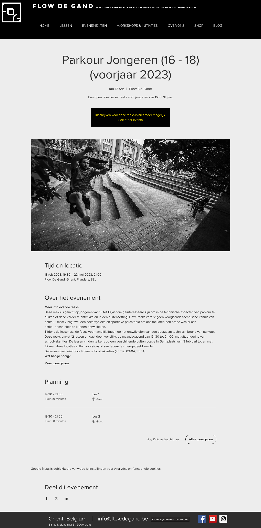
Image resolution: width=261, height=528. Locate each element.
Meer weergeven (57, 363)
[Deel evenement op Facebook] (46, 498)
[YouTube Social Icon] (213, 519)
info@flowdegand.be (123, 519)
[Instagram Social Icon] (223, 519)
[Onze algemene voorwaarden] (170, 519)
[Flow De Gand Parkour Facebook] (202, 519)
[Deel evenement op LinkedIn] (66, 498)
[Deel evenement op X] (56, 498)
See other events (130, 120)
